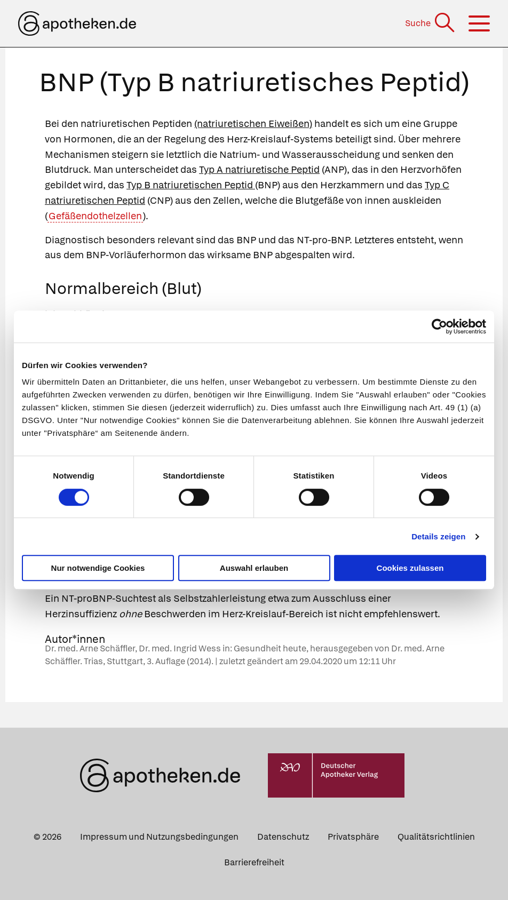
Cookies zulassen (410, 567)
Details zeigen (438, 536)
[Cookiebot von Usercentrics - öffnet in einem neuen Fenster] (439, 326)
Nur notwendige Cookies (98, 567)
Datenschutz (283, 836)
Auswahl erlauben (254, 567)
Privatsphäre (353, 836)
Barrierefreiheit (254, 862)
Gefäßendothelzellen (95, 216)
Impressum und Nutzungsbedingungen (159, 836)
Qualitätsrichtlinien (436, 836)
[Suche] (430, 23)
